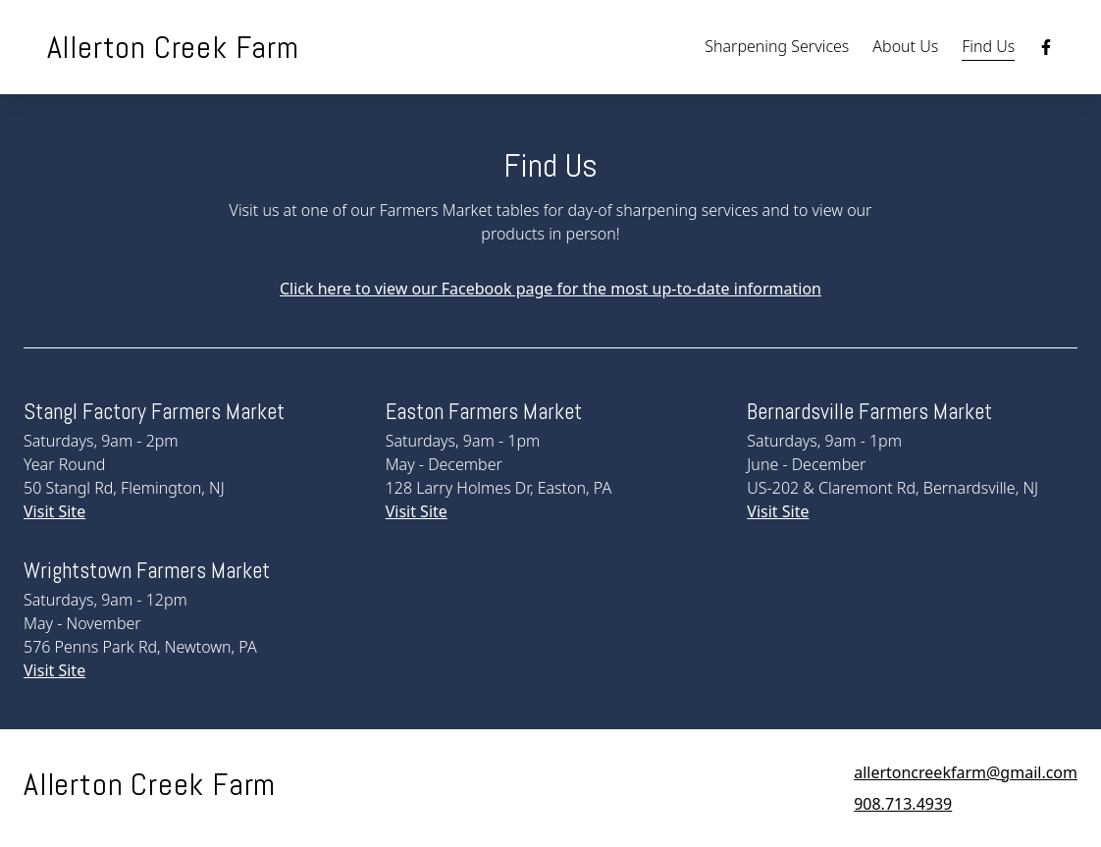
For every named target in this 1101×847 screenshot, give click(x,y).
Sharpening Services (777, 46)
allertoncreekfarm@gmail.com (965, 772)
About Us (905, 46)
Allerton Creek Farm (173, 47)
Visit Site (54, 511)
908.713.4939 (903, 804)
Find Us (988, 46)
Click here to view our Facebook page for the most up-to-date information (550, 288)
